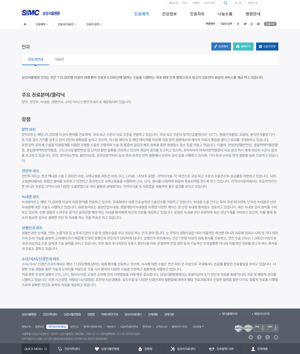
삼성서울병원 (29, 314)
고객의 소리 (161, 326)
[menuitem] (141, 13)
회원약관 (39, 326)
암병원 (90, 314)
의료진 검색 (226, 23)
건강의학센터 (50, 314)
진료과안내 (35, 60)
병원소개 (173, 3)
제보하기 (111, 326)
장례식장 (169, 314)
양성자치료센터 (133, 314)
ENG (184, 3)
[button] (226, 3)
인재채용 (153, 314)
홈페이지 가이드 (180, 326)
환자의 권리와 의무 (93, 326)
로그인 (238, 3)
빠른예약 (210, 23)
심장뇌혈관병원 (72, 314)
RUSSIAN (209, 3)
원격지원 (146, 326)
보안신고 (74, 326)
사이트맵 (196, 326)
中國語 (195, 3)
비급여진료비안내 (129, 326)
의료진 (59, 60)
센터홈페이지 (229, 314)
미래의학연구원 (109, 314)
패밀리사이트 (262, 314)
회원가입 (253, 3)
